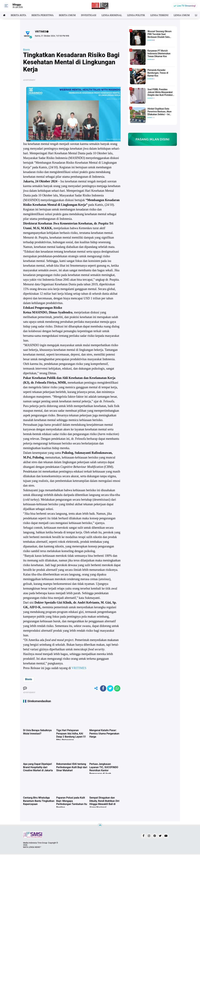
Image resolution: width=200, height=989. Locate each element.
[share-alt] (96, 688)
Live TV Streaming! (186, 6)
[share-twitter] (110, 688)
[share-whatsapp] (117, 688)
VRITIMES (79, 668)
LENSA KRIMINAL (112, 15)
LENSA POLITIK (136, 15)
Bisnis (26, 49)
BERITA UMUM (67, 15)
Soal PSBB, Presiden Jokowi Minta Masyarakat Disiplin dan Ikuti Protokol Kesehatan (160, 92)
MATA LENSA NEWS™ (32, 847)
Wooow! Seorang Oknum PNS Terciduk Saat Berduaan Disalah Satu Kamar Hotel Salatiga (160, 34)
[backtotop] (100, 825)
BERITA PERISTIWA (43, 15)
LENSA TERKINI (159, 15)
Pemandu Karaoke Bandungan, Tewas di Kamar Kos (158, 73)
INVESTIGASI (88, 15)
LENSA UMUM (182, 15)
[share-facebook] (103, 688)
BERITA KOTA (18, 15)
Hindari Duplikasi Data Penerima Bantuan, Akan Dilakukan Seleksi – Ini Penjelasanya (160, 111)
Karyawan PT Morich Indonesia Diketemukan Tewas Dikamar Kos (159, 53)
